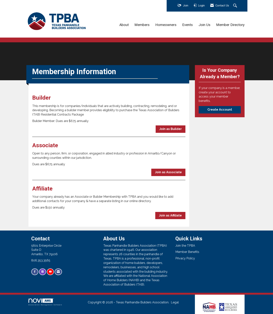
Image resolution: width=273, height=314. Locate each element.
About (124, 25)
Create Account (219, 109)
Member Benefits (187, 252)
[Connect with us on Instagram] (42, 271)
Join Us (204, 25)
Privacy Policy (185, 258)
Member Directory (230, 25)
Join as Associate (168, 172)
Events (187, 25)
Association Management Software (45, 301)
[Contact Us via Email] (58, 271)
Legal (175, 302)
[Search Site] (235, 5)
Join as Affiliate (170, 215)
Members (142, 25)
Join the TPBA (185, 245)
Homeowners (166, 25)
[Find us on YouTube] (50, 271)
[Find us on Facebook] (34, 271)
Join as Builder (170, 129)
